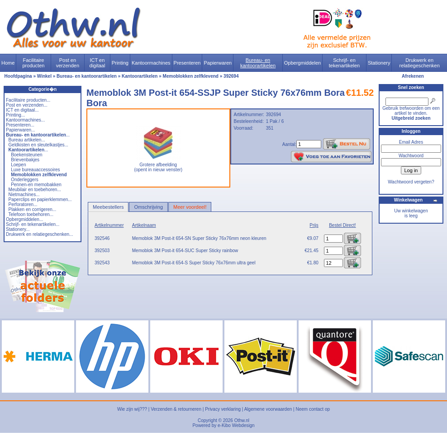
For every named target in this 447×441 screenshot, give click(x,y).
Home (7, 63)
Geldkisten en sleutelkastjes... (38, 144)
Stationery (379, 63)
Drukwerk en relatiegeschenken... (39, 234)
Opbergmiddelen (302, 63)
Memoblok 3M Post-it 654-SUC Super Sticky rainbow (185, 250)
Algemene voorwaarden (268, 409)
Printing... (15, 115)
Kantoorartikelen (139, 76)
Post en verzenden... (27, 105)
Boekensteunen (27, 154)
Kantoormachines (151, 63)
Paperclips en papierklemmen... (40, 199)
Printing (120, 63)
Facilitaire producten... (28, 100)
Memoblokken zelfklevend (191, 76)
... (38, 134)
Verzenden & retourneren (176, 409)
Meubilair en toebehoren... (35, 189)
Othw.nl (241, 420)
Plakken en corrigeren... (33, 209)
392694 (231, 76)
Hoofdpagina (18, 76)
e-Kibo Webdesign (236, 425)
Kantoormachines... (25, 119)
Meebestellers (108, 207)
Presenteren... (20, 124)
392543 (102, 262)
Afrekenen (413, 76)
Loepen (18, 164)
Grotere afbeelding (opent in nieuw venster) (158, 165)
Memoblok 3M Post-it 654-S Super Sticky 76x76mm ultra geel (194, 262)
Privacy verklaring (223, 409)
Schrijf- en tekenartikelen (344, 62)
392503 (102, 250)
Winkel (44, 76)
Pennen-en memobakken (36, 184)
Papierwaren (218, 63)
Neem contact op (312, 409)
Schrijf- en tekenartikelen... (32, 224)
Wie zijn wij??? (132, 409)
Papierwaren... (20, 129)
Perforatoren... (23, 204)
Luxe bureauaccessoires (35, 169)
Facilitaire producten (33, 62)
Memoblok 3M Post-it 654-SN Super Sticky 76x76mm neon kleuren (199, 238)
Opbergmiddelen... (24, 219)
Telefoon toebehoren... (30, 214)
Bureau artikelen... (27, 139)
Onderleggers (24, 179)
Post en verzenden (67, 62)
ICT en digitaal (97, 62)
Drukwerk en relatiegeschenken (419, 62)
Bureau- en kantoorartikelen (258, 62)
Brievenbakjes (25, 159)
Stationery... (18, 229)
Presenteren (187, 63)
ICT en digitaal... (22, 110)
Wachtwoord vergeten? (411, 181)
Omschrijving (148, 207)
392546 (102, 238)
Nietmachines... (24, 194)
